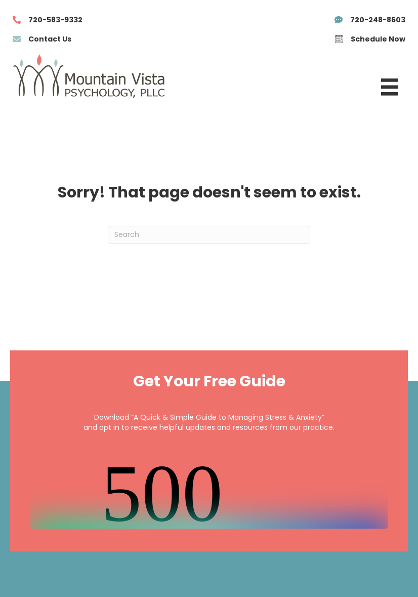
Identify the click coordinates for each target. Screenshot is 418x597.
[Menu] (389, 87)
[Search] (209, 235)
